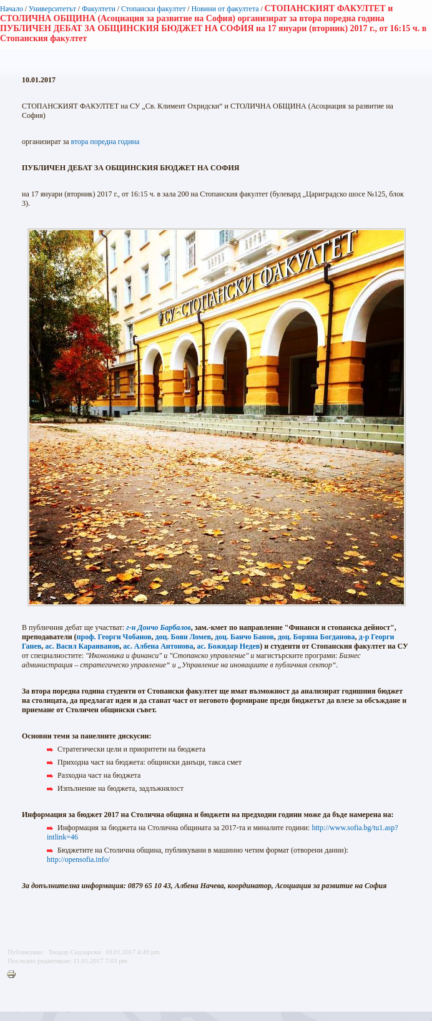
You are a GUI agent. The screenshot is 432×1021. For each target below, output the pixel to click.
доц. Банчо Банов (244, 636)
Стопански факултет (153, 8)
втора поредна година (105, 141)
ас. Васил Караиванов (82, 646)
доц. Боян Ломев (183, 636)
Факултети (98, 8)
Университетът (52, 8)
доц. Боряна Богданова (316, 636)
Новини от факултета (224, 8)
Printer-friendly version (14, 974)
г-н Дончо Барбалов (158, 627)
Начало (11, 8)
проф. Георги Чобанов (114, 636)
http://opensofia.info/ (78, 859)
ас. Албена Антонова (158, 646)
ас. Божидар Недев (228, 646)
